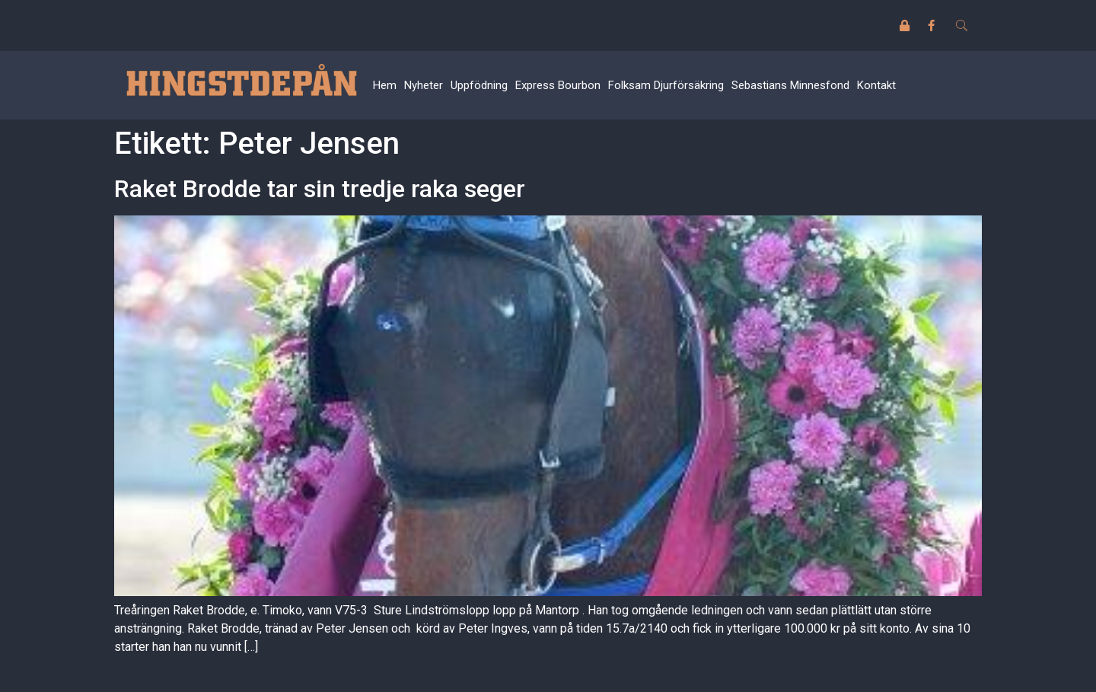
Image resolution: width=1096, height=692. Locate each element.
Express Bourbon (558, 85)
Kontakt (876, 85)
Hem (385, 85)
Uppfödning (479, 85)
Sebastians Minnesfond (790, 85)
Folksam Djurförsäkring (666, 85)
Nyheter (423, 85)
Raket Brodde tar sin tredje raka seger (319, 188)
